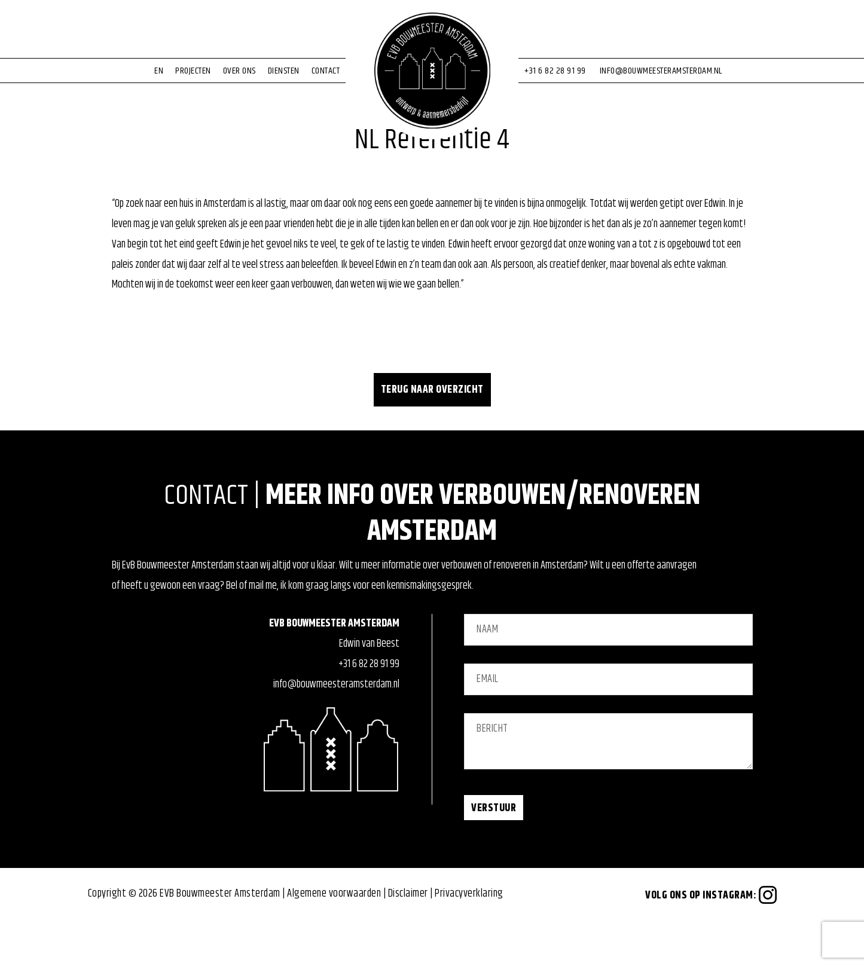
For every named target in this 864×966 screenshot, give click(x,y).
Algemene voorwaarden (334, 938)
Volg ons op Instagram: (711, 939)
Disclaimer (408, 938)
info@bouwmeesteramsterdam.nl (336, 728)
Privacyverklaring (469, 938)
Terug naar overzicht (432, 434)
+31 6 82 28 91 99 (368, 708)
